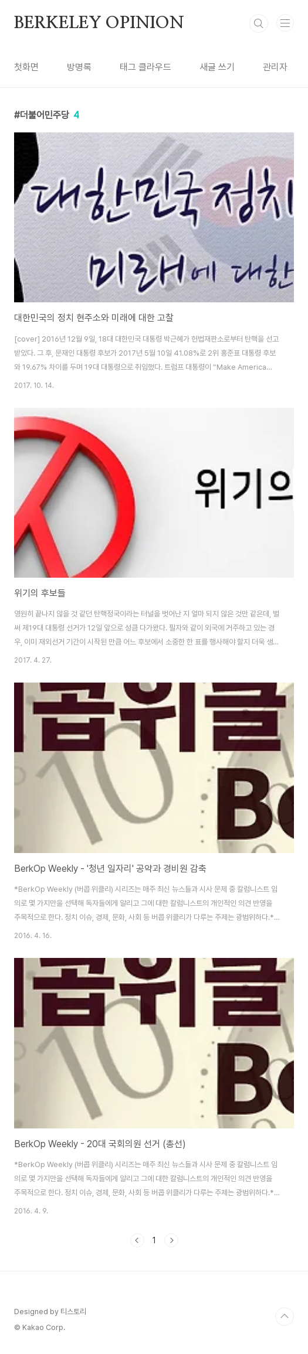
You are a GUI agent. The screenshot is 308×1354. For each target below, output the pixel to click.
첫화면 (26, 67)
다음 (171, 1240)
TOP (284, 1316)
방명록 (79, 67)
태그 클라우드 (145, 67)
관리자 (275, 67)
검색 (259, 23)
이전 (137, 1240)
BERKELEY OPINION (99, 23)
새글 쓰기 (217, 67)
